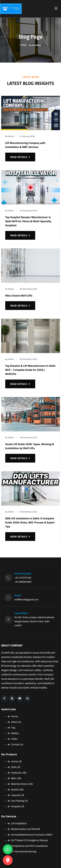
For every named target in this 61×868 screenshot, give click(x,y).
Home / (24, 45)
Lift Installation (17, 823)
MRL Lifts (14, 778)
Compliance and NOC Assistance (27, 846)
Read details (20, 157)
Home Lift (14, 761)
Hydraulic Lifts (17, 772)
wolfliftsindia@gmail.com (26, 599)
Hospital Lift (15, 806)
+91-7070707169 (23, 578)
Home (12, 716)
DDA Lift (13, 767)
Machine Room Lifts (20, 784)
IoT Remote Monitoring (21, 851)
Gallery (13, 733)
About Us (14, 722)
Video (12, 739)
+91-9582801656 (23, 582)
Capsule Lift (15, 795)
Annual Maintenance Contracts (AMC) (30, 834)
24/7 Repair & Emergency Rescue (27, 840)
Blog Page (35, 45)
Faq (11, 727)
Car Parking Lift (17, 800)
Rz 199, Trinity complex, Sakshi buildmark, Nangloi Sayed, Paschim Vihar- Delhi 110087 (35, 621)
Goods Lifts (15, 789)
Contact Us (15, 744)
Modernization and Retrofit (23, 829)
